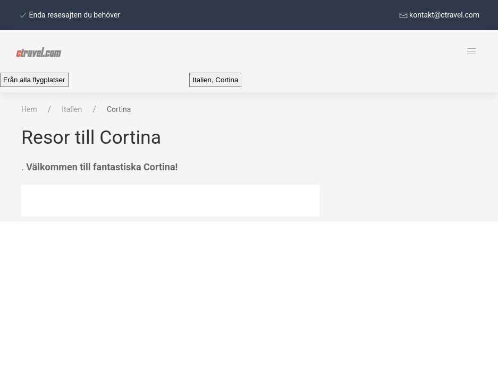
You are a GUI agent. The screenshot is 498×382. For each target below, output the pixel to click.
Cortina (119, 109)
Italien (72, 109)
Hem (29, 109)
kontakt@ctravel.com (439, 15)
